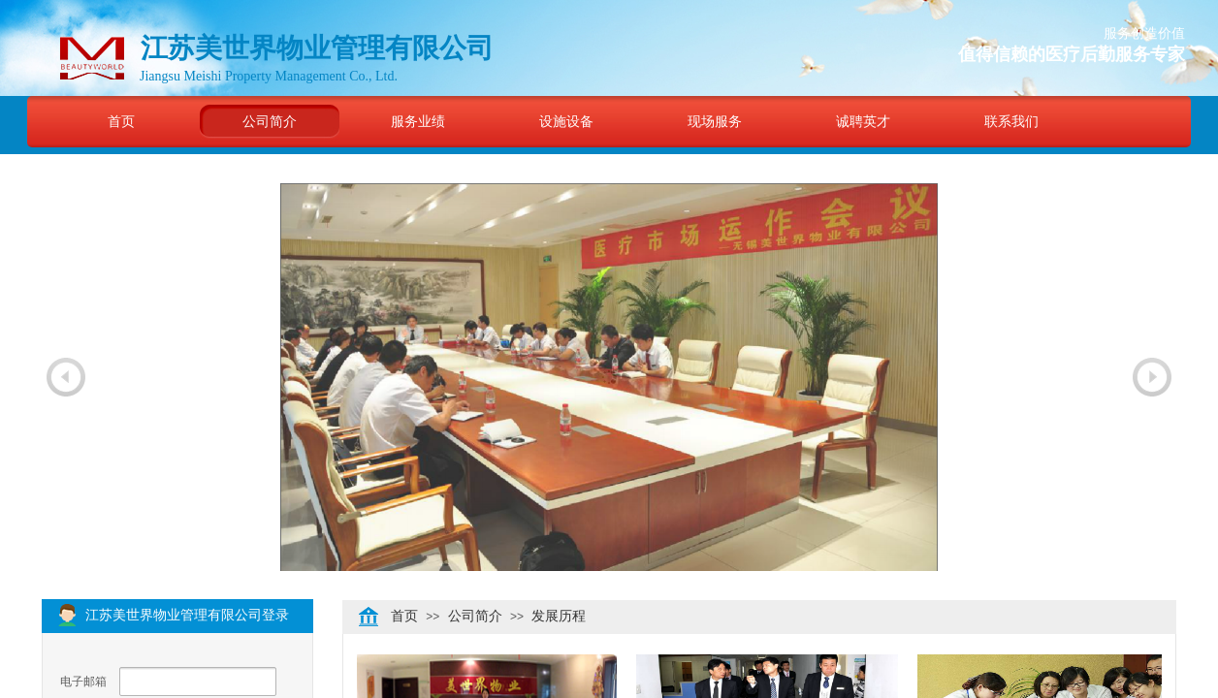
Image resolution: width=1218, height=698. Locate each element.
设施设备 (566, 121)
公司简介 (269, 121)
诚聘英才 (863, 121)
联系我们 (1011, 121)
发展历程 (558, 616)
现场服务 (715, 121)
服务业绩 (418, 121)
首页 (121, 121)
